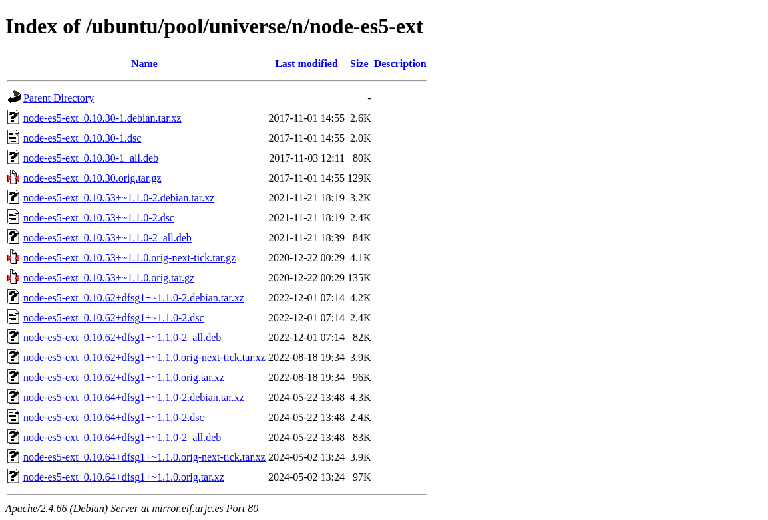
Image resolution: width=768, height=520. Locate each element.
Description (400, 63)
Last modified (306, 63)
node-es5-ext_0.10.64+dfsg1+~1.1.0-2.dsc (113, 417)
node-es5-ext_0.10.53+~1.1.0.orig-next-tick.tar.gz (129, 257)
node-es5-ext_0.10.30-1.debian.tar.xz (102, 118)
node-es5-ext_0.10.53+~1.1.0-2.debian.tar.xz (118, 197)
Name (144, 63)
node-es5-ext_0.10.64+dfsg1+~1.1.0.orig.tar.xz (123, 477)
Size (359, 63)
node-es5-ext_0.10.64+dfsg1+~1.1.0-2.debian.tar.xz (133, 397)
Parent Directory (58, 98)
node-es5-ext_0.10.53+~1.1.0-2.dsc (98, 217)
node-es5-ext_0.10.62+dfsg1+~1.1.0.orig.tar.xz (123, 377)
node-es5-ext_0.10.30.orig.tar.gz (92, 178)
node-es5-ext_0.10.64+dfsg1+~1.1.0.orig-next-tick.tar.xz (144, 457)
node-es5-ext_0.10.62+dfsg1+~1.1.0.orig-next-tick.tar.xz (144, 357)
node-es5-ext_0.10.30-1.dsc (82, 138)
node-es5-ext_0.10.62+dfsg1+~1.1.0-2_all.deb (122, 337)
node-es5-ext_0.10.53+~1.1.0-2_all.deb (107, 237)
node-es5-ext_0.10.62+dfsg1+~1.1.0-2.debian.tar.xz (133, 297)
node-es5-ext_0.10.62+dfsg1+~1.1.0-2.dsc (113, 317)
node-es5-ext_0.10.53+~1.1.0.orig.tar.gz (108, 277)
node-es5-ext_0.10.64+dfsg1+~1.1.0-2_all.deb (122, 437)
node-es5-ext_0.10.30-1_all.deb (90, 158)
